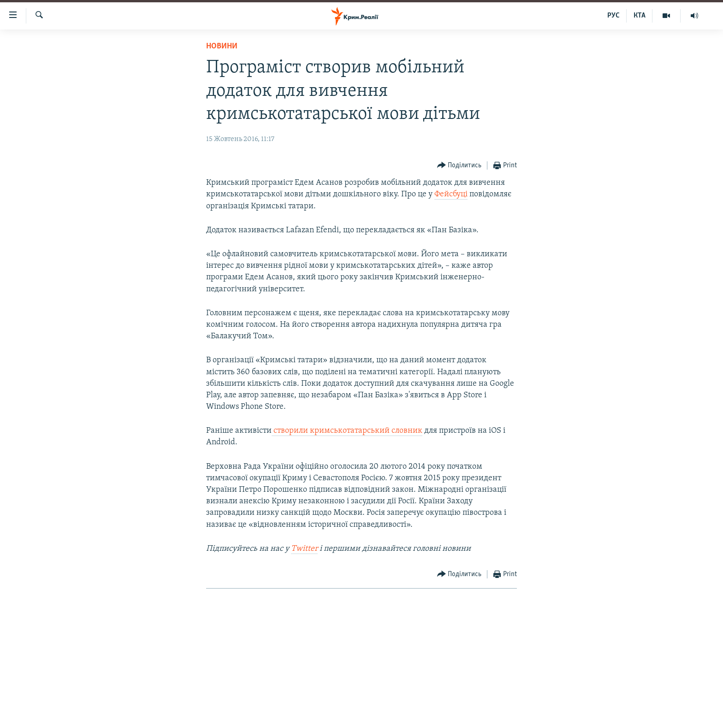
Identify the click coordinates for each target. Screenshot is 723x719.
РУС (613, 15)
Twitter (304, 548)
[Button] (459, 165)
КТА (640, 15)
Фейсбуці (451, 194)
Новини (221, 46)
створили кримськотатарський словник (347, 430)
